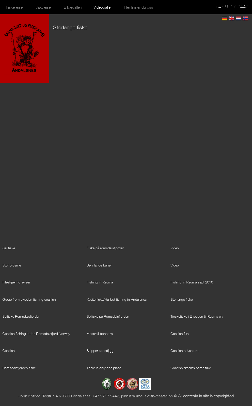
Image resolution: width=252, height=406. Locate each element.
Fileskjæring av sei (16, 282)
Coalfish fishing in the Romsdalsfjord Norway (36, 333)
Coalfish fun (180, 333)
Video (175, 248)
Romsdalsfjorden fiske (19, 368)
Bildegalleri (73, 7)
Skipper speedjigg (100, 350)
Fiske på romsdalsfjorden (105, 248)
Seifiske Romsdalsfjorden (21, 316)
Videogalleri (103, 7)
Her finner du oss (138, 7)
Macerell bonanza (100, 333)
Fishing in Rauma (100, 282)
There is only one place (104, 368)
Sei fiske (8, 248)
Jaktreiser (44, 7)
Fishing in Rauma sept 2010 (192, 282)
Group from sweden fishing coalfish (29, 299)
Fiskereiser (15, 7)
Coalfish (8, 350)
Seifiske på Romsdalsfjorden (108, 316)
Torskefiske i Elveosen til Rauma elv (197, 316)
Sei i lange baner (99, 265)
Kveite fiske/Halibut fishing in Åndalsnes (117, 299)
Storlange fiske (182, 299)
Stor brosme (11, 265)
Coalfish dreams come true (191, 368)
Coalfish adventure (184, 350)
